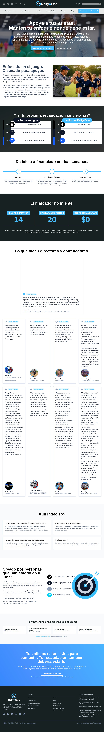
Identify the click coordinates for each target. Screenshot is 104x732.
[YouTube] (20, 4)
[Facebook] (8, 4)
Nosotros (39, 11)
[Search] (99, 4)
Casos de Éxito (51, 11)
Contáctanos (56, 705)
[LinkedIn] (12, 4)
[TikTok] (24, 4)
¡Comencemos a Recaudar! (89, 11)
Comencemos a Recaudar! (42, 48)
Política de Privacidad (58, 708)
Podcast (63, 11)
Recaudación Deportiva (34, 703)
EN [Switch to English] (77, 4)
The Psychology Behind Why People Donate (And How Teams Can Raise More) (90, 707)
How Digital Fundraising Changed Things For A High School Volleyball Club (90, 711)
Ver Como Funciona (64, 48)
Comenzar (30, 698)
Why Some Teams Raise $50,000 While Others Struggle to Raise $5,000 (89, 698)
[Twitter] (4, 4)
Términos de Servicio (58, 711)
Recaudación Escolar (33, 705)
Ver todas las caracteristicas (43, 636)
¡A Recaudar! (31, 708)
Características (26, 11)
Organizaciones (11, 11)
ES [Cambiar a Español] (80, 4)
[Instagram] (16, 4)
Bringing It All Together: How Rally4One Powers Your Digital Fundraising (89, 715)
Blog (72, 11)
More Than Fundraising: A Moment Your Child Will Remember (89, 703)
